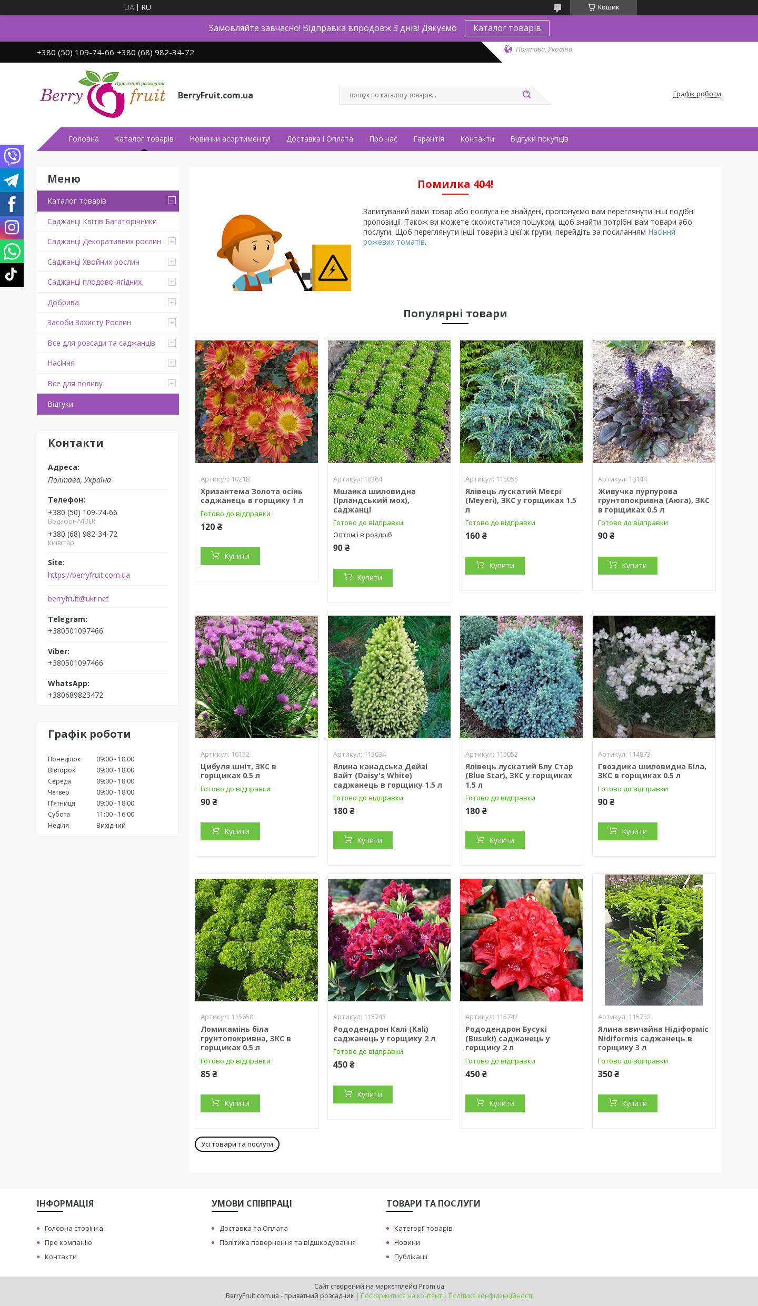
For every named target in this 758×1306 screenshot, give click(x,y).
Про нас (383, 139)
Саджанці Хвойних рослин (93, 262)
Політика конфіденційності (490, 1295)
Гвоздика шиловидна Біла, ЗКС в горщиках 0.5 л (652, 771)
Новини (407, 1242)
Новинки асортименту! (230, 139)
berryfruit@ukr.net (78, 599)
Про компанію (68, 1242)
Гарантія (428, 139)
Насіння (61, 363)
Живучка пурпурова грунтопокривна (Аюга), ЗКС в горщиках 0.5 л (654, 500)
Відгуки (60, 404)
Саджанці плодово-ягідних (94, 282)
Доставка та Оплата (254, 1228)
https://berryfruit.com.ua (89, 575)
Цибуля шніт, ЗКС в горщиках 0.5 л (238, 771)
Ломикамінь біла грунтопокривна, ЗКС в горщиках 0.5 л (246, 1038)
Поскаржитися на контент (401, 1295)
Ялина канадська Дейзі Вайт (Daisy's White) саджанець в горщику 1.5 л (387, 775)
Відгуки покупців (539, 139)
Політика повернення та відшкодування (288, 1242)
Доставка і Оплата (319, 139)
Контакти (477, 139)
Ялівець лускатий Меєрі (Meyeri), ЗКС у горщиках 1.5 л (520, 500)
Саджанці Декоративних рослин (104, 241)
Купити (237, 556)
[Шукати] (526, 95)
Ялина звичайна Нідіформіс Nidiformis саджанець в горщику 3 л (653, 1038)
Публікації (410, 1256)
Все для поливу (75, 383)
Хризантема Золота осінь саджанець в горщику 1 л (252, 496)
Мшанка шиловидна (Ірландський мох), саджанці (374, 500)
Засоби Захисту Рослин (89, 322)
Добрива (63, 302)
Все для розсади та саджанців (101, 343)
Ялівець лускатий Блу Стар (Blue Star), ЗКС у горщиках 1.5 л (519, 775)
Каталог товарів (507, 28)
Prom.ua (431, 1286)
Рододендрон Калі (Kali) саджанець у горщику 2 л (384, 1033)
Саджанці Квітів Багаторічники (102, 221)
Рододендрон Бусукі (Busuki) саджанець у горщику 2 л (507, 1038)
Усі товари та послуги (237, 1144)
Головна (83, 139)
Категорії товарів (423, 1228)
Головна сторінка (74, 1228)
